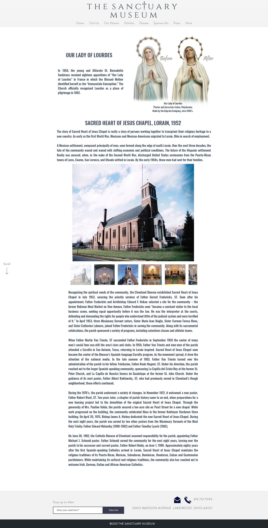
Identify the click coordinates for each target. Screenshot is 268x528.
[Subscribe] (113, 510)
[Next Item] (191, 212)
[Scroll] (7, 264)
